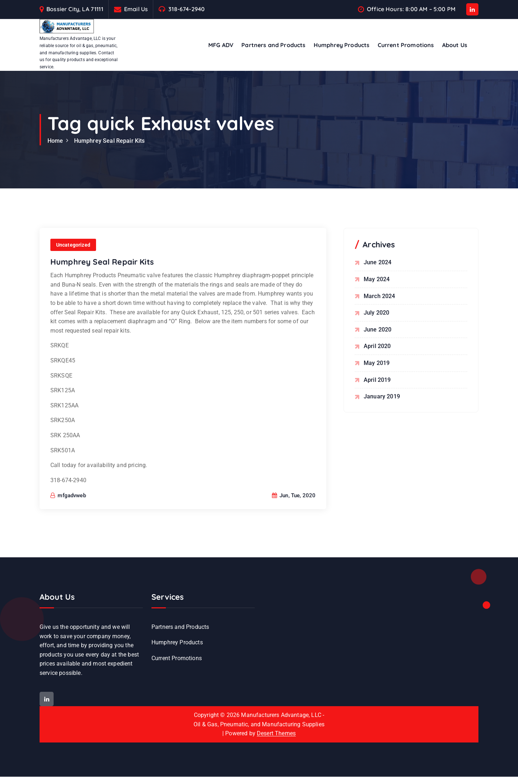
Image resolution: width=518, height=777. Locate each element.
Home (55, 140)
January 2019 (382, 396)
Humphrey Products (342, 45)
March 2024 (379, 296)
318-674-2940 (186, 9)
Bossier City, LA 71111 (74, 9)
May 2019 (377, 363)
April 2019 (377, 379)
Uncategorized (73, 253)
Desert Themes (276, 734)
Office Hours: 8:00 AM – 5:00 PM (411, 9)
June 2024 (377, 262)
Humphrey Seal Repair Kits (109, 140)
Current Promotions (406, 45)
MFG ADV (220, 45)
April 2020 (377, 346)
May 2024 (377, 279)
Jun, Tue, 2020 (294, 504)
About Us (454, 45)
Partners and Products (273, 45)
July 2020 (376, 312)
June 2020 (377, 329)
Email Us (136, 9)
